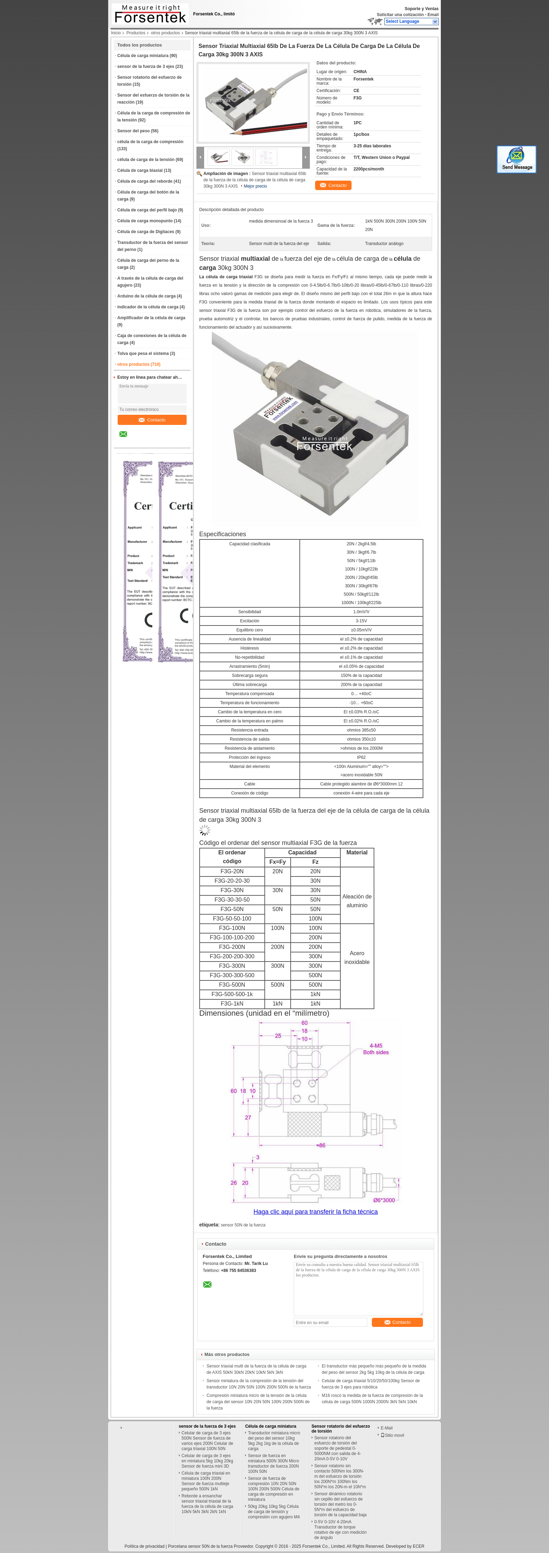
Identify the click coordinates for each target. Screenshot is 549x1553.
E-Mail (386, 1428)
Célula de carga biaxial (139, 170)
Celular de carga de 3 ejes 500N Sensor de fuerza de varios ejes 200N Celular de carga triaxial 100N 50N (207, 1440)
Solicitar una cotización (400, 14)
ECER (418, 1546)
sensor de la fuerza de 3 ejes (145, 66)
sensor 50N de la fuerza (243, 1225)
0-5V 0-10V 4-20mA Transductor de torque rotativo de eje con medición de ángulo (340, 1529)
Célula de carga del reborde (144, 181)
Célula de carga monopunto (145, 220)
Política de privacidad (145, 1546)
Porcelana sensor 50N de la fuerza (200, 1546)
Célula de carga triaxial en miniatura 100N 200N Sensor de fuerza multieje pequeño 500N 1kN (206, 1481)
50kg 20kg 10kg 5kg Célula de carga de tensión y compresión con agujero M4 (274, 1511)
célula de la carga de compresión (150, 141)
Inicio (116, 32)
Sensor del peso (133, 130)
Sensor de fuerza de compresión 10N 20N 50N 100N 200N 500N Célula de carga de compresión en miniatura (273, 1489)
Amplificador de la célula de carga (151, 317)
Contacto (152, 419)
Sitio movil (392, 1435)
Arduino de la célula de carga (146, 296)
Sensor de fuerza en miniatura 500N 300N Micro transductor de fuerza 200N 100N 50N (273, 1463)
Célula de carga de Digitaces (145, 231)
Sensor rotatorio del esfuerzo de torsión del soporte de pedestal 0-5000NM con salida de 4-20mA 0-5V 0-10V (337, 1448)
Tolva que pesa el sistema (143, 353)
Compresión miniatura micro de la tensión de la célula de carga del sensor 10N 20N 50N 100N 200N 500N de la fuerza (258, 1402)
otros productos (165, 32)
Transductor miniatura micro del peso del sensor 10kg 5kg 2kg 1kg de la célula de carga (274, 1440)
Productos (135, 32)
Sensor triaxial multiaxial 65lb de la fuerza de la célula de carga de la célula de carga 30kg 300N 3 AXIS (254, 180)
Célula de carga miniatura (142, 55)
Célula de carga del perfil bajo (147, 210)
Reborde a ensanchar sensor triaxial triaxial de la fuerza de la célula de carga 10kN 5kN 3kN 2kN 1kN (207, 1503)
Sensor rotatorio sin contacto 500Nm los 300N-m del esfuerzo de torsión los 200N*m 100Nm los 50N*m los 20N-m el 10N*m (340, 1476)
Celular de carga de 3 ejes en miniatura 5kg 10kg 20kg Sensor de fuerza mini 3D (207, 1461)
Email (433, 14)
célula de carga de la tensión (145, 159)
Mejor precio (255, 186)
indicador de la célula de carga (148, 307)
